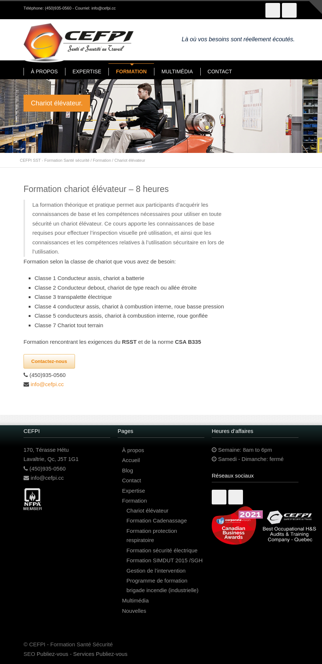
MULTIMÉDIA (177, 71)
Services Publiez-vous (100, 654)
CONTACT (220, 71)
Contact (131, 480)
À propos (133, 450)
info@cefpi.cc (104, 8)
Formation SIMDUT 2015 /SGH (164, 560)
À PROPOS (44, 71)
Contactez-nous (49, 361)
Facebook (272, 10)
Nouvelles (134, 611)
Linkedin (235, 497)
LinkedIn (289, 10)
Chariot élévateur (147, 510)
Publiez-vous (52, 654)
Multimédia (135, 600)
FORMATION (131, 71)
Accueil (131, 460)
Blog (127, 470)
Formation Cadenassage (156, 520)
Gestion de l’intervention (156, 570)
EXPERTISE (86, 71)
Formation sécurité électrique (161, 550)
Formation (102, 160)
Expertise (133, 490)
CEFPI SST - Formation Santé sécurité (54, 160)
